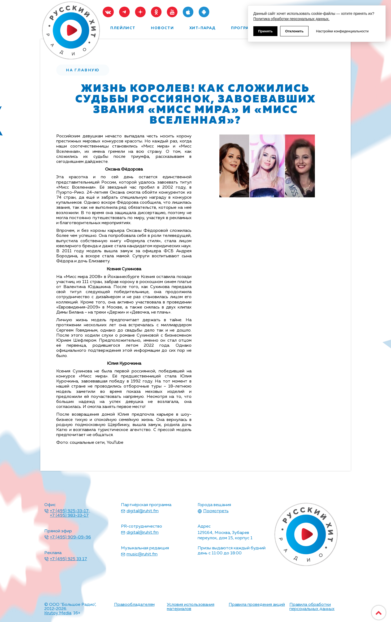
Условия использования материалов (190, 607)
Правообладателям (134, 605)
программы (245, 28)
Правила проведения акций (257, 605)
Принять (265, 31)
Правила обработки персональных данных (311, 607)
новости (162, 28)
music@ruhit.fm (142, 554)
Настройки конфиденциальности (342, 31)
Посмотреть (216, 511)
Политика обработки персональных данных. (291, 19)
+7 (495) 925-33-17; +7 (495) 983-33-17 (70, 513)
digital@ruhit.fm (143, 511)
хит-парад (202, 28)
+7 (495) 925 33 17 (68, 559)
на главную (82, 70)
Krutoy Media (57, 613)
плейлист (122, 28)
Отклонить (294, 31)
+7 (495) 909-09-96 (70, 537)
